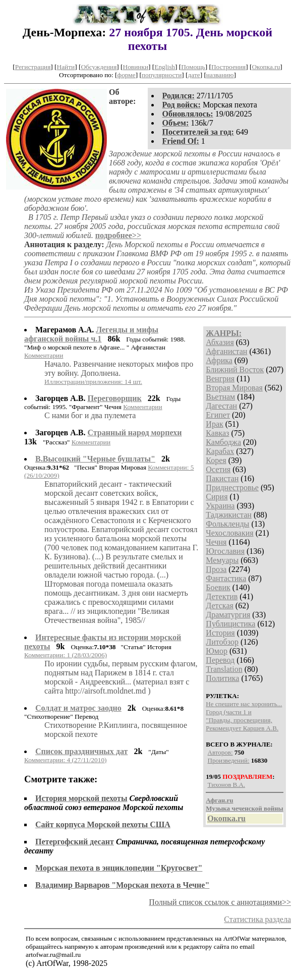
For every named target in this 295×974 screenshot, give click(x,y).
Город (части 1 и (228, 712)
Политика (222, 678)
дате (194, 75)
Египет (218, 415)
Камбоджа (223, 442)
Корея (216, 460)
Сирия (216, 496)
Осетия (218, 469)
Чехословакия (229, 533)
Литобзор (222, 642)
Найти (66, 67)
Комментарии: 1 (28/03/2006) (65, 655)
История (220, 632)
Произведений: (229, 760)
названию (220, 75)
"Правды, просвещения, (239, 720)
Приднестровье (232, 487)
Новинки (135, 67)
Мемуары (222, 560)
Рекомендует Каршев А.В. (242, 728)
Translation (224, 669)
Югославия (225, 551)
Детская (219, 605)
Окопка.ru (266, 67)
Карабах (220, 451)
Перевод (220, 660)
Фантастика (226, 578)
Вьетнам (220, 396)
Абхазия (219, 342)
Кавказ (217, 433)
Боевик (218, 587)
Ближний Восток (235, 369)
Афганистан (226, 351)
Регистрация (33, 67)
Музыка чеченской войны (244, 808)
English (164, 67)
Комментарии (43, 355)
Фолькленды (227, 524)
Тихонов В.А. (226, 784)
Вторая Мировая (234, 387)
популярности (162, 75)
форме (126, 75)
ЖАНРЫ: (224, 333)
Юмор (216, 651)
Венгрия (220, 378)
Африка (219, 360)
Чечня (216, 542)
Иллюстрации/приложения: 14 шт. (93, 381)
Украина (220, 505)
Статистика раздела (257, 919)
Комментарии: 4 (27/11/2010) (65, 760)
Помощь (193, 67)
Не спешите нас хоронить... (244, 704)
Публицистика (230, 623)
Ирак (214, 424)
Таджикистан (229, 514)
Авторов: (220, 752)
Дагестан (221, 406)
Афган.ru (219, 800)
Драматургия (228, 614)
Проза (216, 569)
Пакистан (222, 478)
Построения (228, 67)
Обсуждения (98, 67)
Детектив (222, 596)
